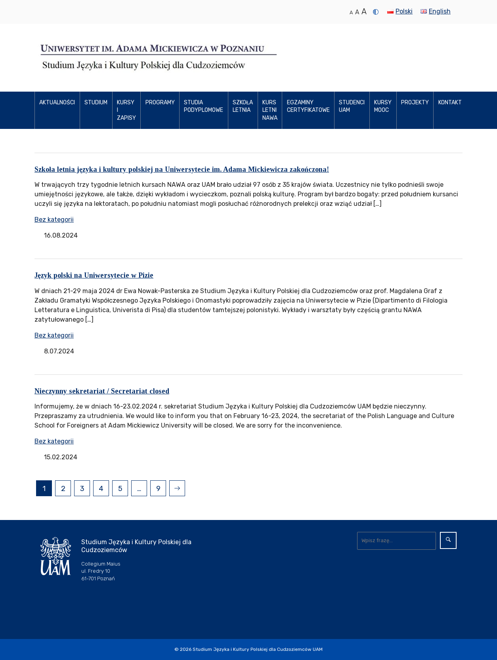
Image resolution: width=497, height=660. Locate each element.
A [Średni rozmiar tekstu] (357, 12)
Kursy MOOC (383, 106)
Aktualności (57, 102)
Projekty (415, 102)
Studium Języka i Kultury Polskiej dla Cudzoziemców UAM (258, 649)
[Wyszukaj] (396, 541)
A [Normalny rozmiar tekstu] (351, 12)
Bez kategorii (54, 219)
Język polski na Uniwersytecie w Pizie (93, 275)
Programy (160, 102)
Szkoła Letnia (243, 106)
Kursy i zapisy (126, 110)
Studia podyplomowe (203, 106)
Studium (95, 102)
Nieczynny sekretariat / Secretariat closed (101, 391)
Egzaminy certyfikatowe (308, 106)
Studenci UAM (352, 106)
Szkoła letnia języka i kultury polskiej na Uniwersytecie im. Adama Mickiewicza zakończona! (181, 169)
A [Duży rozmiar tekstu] (364, 11)
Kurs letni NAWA (269, 110)
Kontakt (450, 102)
